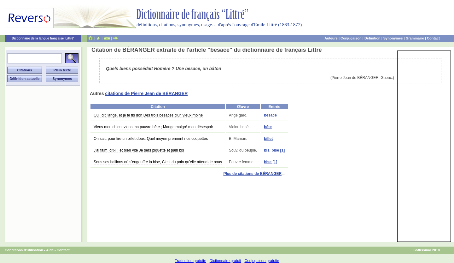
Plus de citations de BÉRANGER (252, 173)
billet (268, 138)
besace (270, 115)
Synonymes (393, 38)
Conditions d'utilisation (24, 250)
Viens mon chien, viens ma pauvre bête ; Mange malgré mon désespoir (153, 127)
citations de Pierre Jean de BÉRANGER (146, 93)
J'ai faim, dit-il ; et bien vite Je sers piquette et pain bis (139, 150)
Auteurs (331, 38)
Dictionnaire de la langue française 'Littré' (43, 38)
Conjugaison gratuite (261, 261)
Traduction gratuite (190, 261)
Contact (433, 38)
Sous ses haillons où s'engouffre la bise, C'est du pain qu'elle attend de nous (158, 162)
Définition (372, 38)
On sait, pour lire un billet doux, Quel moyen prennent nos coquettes (151, 138)
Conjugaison (351, 38)
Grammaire (415, 38)
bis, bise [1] (274, 150)
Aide (50, 250)
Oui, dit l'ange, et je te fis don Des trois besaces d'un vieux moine (148, 115)
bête (268, 127)
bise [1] (270, 162)
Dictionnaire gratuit (225, 261)
